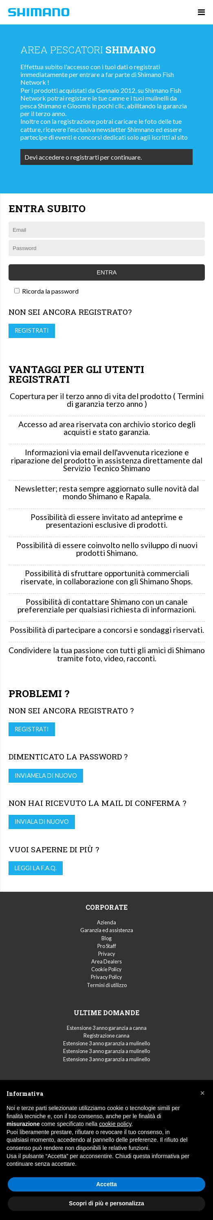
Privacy (106, 953)
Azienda (106, 922)
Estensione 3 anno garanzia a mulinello (106, 1043)
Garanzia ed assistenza (106, 930)
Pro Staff (106, 946)
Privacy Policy (106, 977)
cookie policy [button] (115, 1124)
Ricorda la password (46, 291)
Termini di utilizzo (107, 985)
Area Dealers (106, 961)
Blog (106, 938)
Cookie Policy (106, 969)
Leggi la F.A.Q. (36, 868)
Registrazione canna (106, 1035)
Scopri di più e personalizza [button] (106, 1203)
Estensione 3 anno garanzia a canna (107, 1028)
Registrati (32, 330)
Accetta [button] (106, 1184)
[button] (202, 1092)
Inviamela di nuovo (46, 775)
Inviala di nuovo (42, 821)
